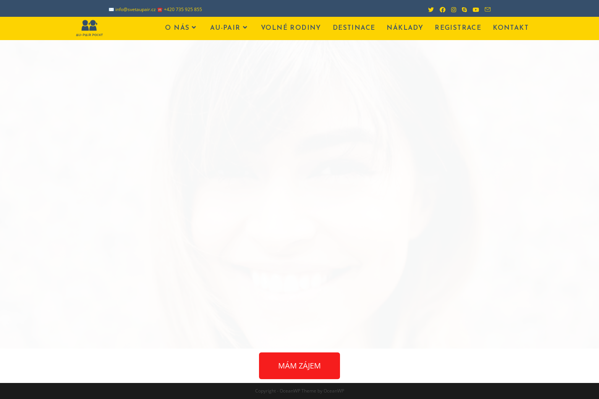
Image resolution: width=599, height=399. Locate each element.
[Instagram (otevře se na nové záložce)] (450, 9)
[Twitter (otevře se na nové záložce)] (428, 9)
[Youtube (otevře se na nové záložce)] (473, 9)
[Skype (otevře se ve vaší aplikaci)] (461, 9)
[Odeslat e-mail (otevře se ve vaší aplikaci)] (485, 9)
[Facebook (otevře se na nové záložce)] (439, 9)
